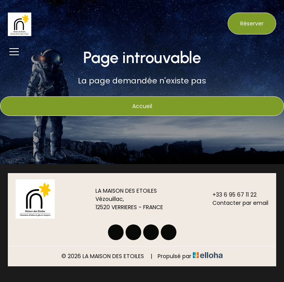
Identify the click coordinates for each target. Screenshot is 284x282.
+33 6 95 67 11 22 (230, 195)
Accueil (142, 106)
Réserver (252, 23)
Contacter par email (235, 203)
